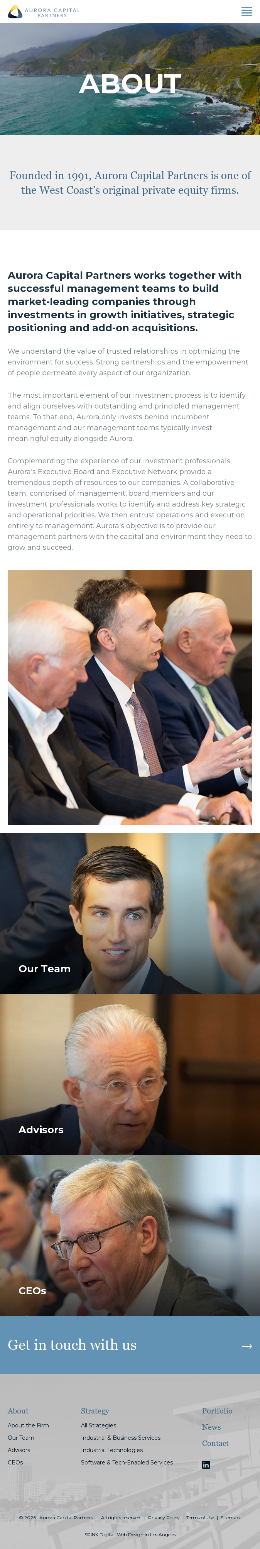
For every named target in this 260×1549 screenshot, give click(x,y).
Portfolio (217, 1411)
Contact (215, 1443)
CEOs (15, 1462)
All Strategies (98, 1425)
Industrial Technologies (112, 1450)
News (211, 1427)
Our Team (21, 1437)
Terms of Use (200, 1517)
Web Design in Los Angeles (146, 1534)
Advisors (19, 1450)
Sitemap (230, 1517)
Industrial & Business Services (120, 1437)
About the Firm (28, 1425)
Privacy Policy (164, 1517)
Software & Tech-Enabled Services (127, 1462)
